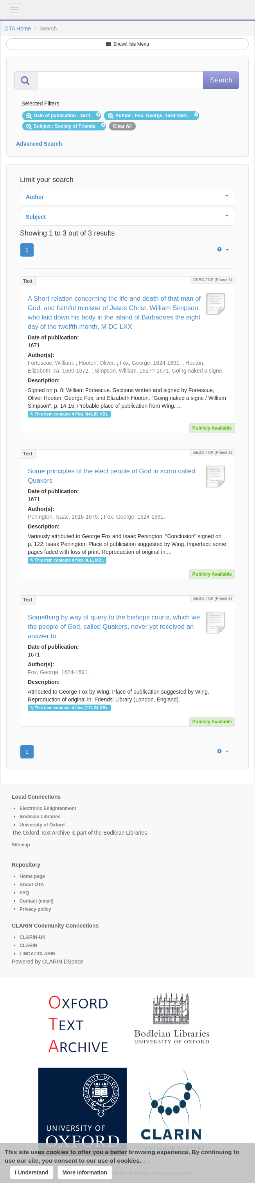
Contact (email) (37, 901)
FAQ (24, 893)
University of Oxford (42, 825)
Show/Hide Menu (127, 44)
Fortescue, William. (51, 363)
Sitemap (21, 845)
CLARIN (28, 945)
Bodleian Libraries (40, 816)
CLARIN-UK (33, 937)
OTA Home (17, 28)
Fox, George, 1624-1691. (150, 363)
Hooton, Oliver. (97, 363)
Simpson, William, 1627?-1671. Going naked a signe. (158, 371)
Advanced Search (39, 144)
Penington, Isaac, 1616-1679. (63, 517)
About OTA (32, 884)
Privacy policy (35, 909)
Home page (32, 876)
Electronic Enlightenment (48, 808)
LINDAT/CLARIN (38, 953)
